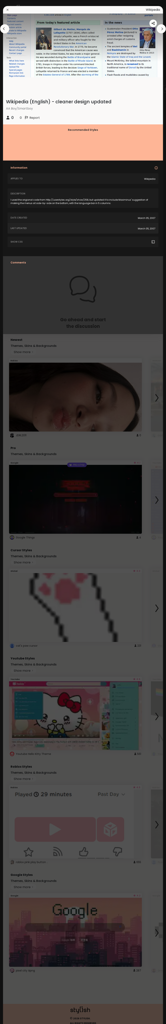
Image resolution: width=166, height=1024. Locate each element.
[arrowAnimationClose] (4, 28)
